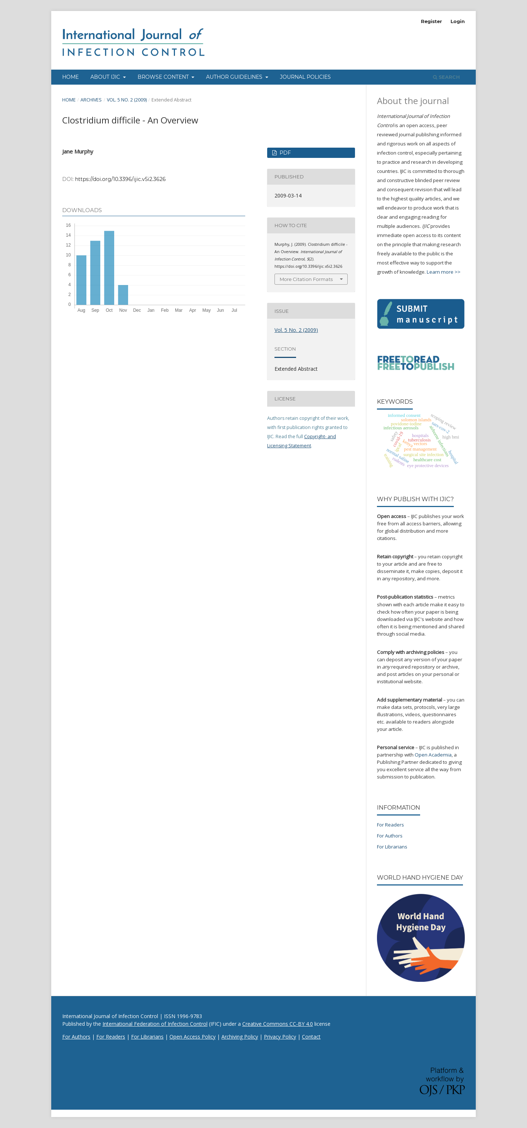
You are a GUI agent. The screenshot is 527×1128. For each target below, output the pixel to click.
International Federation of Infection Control (155, 1023)
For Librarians (392, 846)
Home (70, 77)
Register (431, 21)
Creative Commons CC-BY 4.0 (277, 1023)
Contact (311, 1036)
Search (446, 77)
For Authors (390, 835)
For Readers (390, 824)
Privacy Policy (280, 1036)
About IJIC (106, 77)
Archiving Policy (239, 1036)
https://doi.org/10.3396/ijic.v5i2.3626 (120, 179)
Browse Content (164, 77)
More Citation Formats (306, 279)
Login (458, 21)
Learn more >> (443, 272)
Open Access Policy (192, 1036)
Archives (91, 100)
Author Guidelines (235, 77)
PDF (284, 152)
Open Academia (433, 754)
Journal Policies (305, 77)
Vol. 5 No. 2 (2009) (127, 100)
